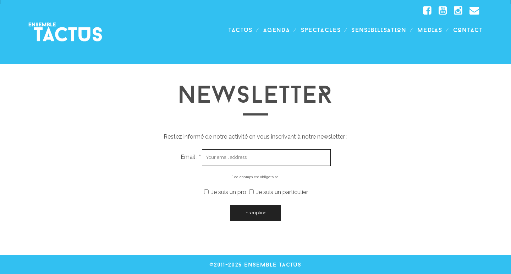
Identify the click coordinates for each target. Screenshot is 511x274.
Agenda (276, 29)
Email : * (191, 157)
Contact (468, 29)
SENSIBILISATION (378, 29)
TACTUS (241, 29)
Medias (429, 29)
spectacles (321, 29)
